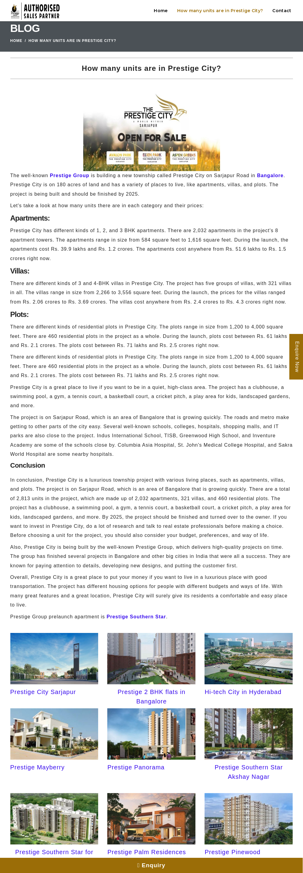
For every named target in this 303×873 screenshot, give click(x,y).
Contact (281, 10)
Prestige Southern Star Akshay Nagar (249, 772)
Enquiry (151, 865)
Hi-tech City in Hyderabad (243, 692)
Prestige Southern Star (136, 616)
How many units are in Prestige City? (220, 10)
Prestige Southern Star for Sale (54, 856)
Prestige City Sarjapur (43, 692)
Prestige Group (69, 175)
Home (160, 10)
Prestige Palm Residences (146, 852)
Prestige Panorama (135, 767)
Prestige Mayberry (37, 767)
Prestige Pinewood (232, 852)
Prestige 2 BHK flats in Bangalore (151, 696)
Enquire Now (297, 357)
